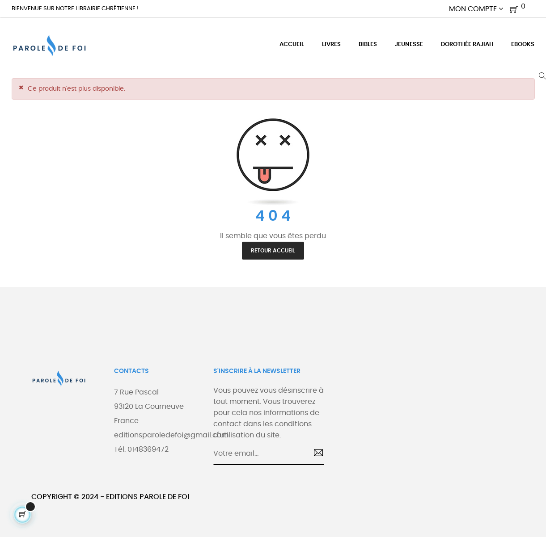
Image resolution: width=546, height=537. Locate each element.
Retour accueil (273, 250)
